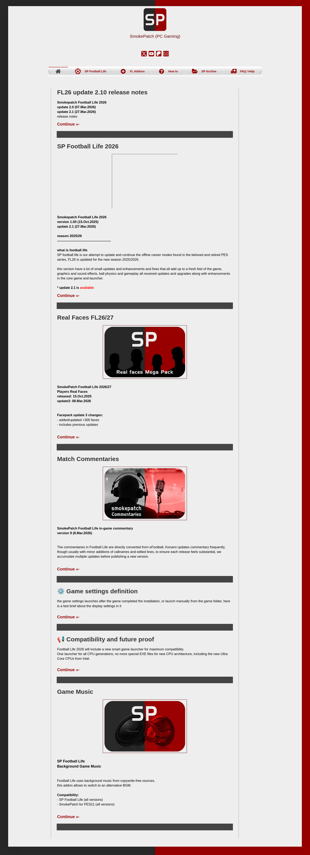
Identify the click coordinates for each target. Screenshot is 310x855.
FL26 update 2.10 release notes (102, 92)
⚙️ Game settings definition (97, 591)
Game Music (75, 691)
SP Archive (209, 71)
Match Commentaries (88, 459)
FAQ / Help (247, 71)
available (87, 287)
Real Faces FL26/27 (85, 317)
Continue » (67, 124)
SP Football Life (95, 71)
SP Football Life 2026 (87, 146)
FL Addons (137, 71)
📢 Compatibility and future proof (105, 639)
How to (173, 71)
